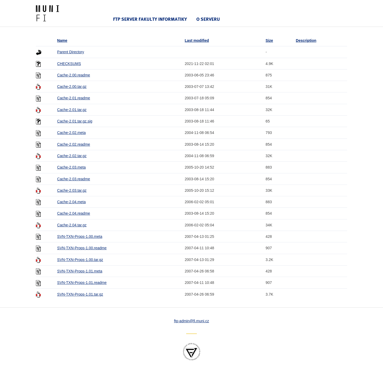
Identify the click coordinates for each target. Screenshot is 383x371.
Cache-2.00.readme (73, 75)
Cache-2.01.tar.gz (72, 110)
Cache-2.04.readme (73, 213)
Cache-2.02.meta (71, 133)
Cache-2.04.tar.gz (72, 225)
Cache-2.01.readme (73, 98)
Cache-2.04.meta (71, 202)
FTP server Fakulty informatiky (150, 19)
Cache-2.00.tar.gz (72, 86)
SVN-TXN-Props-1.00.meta (79, 236)
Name (62, 40)
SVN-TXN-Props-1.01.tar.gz (80, 294)
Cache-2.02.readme (73, 144)
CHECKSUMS (69, 64)
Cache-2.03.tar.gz (72, 190)
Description (306, 40)
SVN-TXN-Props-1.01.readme (82, 282)
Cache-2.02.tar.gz (72, 156)
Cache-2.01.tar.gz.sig (74, 121)
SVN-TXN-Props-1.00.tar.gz (80, 260)
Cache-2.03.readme (73, 179)
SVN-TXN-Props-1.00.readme (82, 248)
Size (269, 40)
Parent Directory (70, 52)
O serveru (208, 19)
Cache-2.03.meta (71, 167)
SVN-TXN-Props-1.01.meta (79, 271)
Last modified (197, 40)
